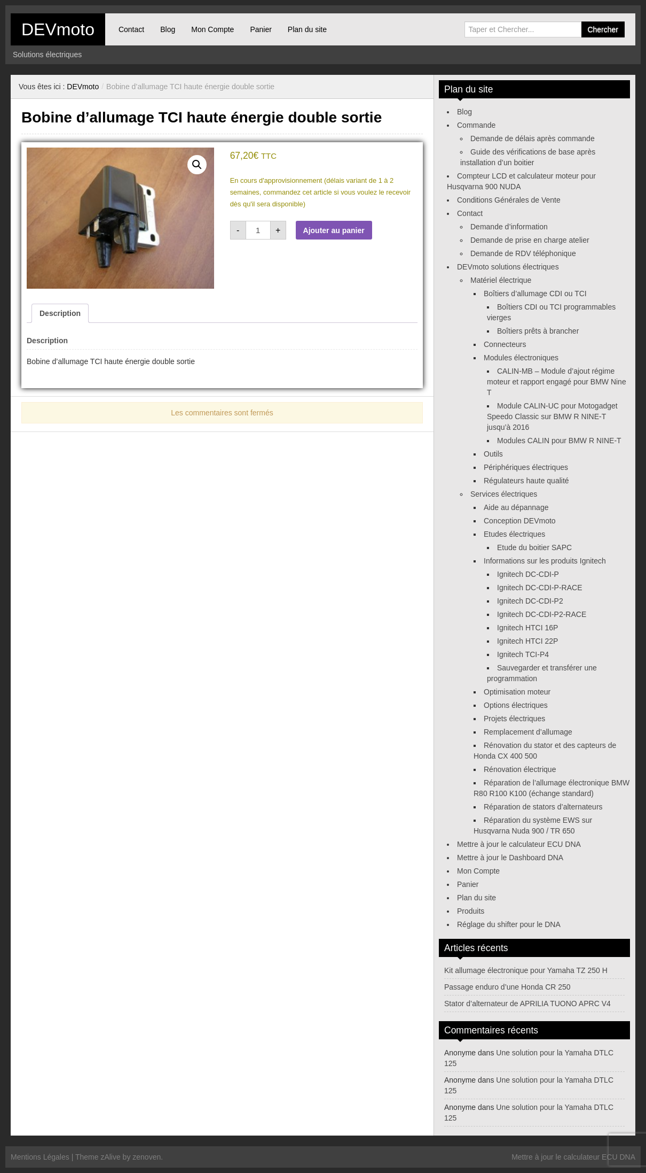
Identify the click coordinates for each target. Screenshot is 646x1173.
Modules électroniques (521, 357)
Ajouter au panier (334, 230)
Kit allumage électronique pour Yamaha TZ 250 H (526, 970)
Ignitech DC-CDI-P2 (530, 601)
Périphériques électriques (526, 467)
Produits (470, 911)
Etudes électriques (514, 534)
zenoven (146, 1157)
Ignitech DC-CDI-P (528, 574)
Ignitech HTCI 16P (527, 627)
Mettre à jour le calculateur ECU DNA (519, 844)
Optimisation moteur (517, 692)
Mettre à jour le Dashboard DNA (510, 857)
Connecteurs (505, 344)
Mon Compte (212, 29)
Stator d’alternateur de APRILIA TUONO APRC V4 (527, 1003)
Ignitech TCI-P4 (523, 654)
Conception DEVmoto (520, 520)
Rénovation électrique (520, 769)
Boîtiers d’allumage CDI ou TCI (535, 293)
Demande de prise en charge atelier (529, 240)
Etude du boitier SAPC (534, 547)
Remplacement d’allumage (528, 732)
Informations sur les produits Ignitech (545, 561)
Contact (131, 29)
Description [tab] (60, 313)
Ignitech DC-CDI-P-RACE (539, 587)
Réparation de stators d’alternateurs (543, 806)
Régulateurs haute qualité (526, 480)
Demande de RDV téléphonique (523, 253)
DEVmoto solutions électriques (508, 267)
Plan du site (307, 29)
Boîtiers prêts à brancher (538, 331)
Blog (167, 29)
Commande (476, 125)
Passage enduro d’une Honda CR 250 (507, 987)
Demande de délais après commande (532, 138)
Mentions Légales (40, 1157)
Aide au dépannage (516, 507)
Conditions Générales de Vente (509, 200)
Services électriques (503, 494)
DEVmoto (57, 29)
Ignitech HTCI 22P (527, 641)
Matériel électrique (500, 280)
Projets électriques (514, 718)
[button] (197, 164)
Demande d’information (509, 226)
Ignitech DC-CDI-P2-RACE (541, 614)
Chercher (602, 29)
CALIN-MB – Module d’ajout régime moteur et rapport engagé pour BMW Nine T (556, 382)
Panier (260, 29)
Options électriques (516, 705)
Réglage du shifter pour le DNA (509, 924)
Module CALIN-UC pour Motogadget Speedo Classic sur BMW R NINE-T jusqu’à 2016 (552, 416)
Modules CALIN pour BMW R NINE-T (559, 440)
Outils (493, 454)
